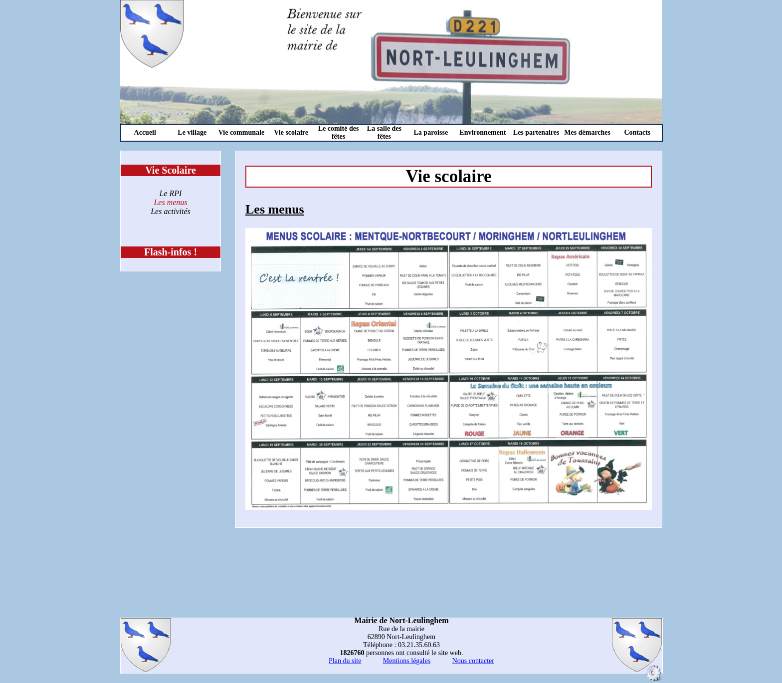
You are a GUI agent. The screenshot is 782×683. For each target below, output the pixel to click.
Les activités (171, 211)
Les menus (170, 202)
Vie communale (241, 132)
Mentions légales (406, 661)
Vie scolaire (291, 132)
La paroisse (431, 132)
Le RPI (171, 193)
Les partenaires (536, 132)
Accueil (145, 132)
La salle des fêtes (384, 132)
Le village (192, 132)
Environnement (482, 132)
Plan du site (345, 661)
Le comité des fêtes (338, 132)
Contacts (637, 132)
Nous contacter (473, 661)
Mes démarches (587, 132)
